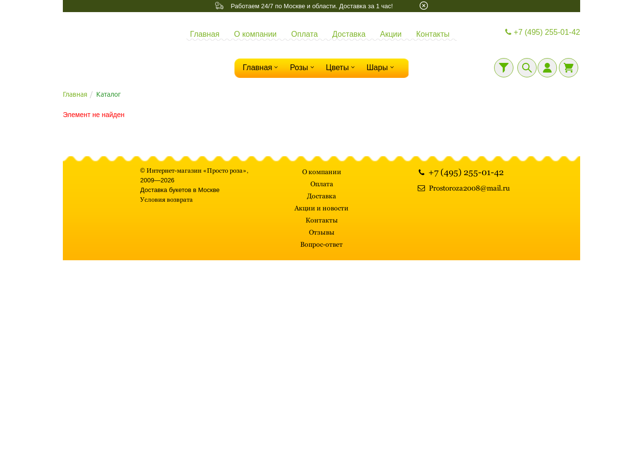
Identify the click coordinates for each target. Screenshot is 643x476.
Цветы (341, 67)
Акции (391, 34)
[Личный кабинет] (547, 67)
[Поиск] (527, 67)
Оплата (304, 34)
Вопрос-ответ (321, 244)
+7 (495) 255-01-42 (541, 32)
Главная (204, 34)
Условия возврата (166, 199)
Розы (303, 67)
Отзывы (322, 232)
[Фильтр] (503, 67)
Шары (381, 67)
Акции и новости (321, 208)
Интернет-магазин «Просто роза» (196, 170)
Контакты (433, 34)
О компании (255, 34)
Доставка (348, 34)
